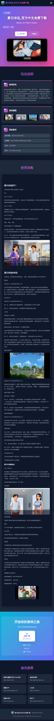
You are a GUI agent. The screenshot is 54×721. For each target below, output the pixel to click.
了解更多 (33, 34)
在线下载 (21, 34)
